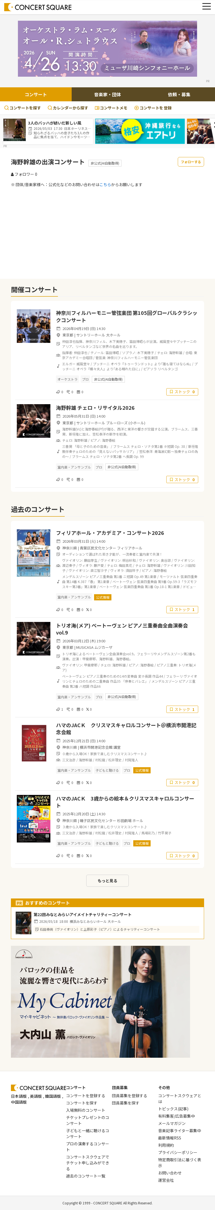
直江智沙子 (98, 570)
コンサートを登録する (85, 1095)
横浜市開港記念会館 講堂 (100, 747)
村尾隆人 (131, 759)
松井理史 (115, 759)
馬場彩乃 (148, 832)
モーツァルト (170, 576)
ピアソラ (150, 368)
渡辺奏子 (69, 565)
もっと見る (107, 880)
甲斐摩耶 (90, 665)
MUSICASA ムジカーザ (94, 647)
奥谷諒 (166, 560)
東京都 (67, 335)
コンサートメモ (111, 108)
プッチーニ (101, 363)
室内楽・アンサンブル (74, 467)
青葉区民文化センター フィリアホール (111, 548)
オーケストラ (67, 379)
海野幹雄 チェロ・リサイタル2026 (95, 407)
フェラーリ (174, 676)
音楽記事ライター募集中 (179, 1130)
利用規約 (166, 1145)
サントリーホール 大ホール (98, 335)
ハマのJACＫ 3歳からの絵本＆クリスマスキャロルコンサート (125, 802)
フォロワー (24, 174)
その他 (164, 1087)
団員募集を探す (125, 1103)
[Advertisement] (107, 233)
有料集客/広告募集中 (176, 1116)
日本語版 (19, 1096)
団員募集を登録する (129, 1095)
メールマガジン (172, 1123)
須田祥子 (132, 570)
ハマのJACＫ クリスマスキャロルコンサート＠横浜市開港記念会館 (126, 728)
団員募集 (120, 1087)
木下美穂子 (145, 352)
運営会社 (166, 1180)
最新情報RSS (169, 1138)
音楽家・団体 (107, 94)
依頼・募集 (179, 94)
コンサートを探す (22, 108)
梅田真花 (125, 565)
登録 (153, 108)
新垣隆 (193, 446)
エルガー (69, 363)
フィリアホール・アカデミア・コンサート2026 (110, 532)
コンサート (36, 94)
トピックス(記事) (173, 1108)
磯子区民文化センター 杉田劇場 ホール (111, 820)
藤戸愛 (99, 565)
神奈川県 (69, 548)
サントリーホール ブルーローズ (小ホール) (110, 422)
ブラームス (121, 446)
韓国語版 (53, 1096)
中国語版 (19, 1102)
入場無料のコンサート (85, 1110)
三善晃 (67, 446)
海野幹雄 (175, 352)
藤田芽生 (90, 560)
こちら (105, 184)
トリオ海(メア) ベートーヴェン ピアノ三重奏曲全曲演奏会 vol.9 (122, 629)
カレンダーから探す (68, 108)
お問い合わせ (170, 1173)
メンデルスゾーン (75, 576)
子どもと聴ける (107, 770)
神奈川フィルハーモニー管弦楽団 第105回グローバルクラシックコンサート (126, 316)
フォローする (191, 161)
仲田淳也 (80, 352)
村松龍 (100, 759)
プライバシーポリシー (177, 1152)
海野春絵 (108, 440)
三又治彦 (69, 759)
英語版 (36, 1096)
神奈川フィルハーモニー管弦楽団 (132, 357)
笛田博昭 (112, 352)
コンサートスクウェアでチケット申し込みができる (87, 1162)
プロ (85, 379)
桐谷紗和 (129, 560)
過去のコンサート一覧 (85, 1176)
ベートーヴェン (124, 581)
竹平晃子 (164, 832)
